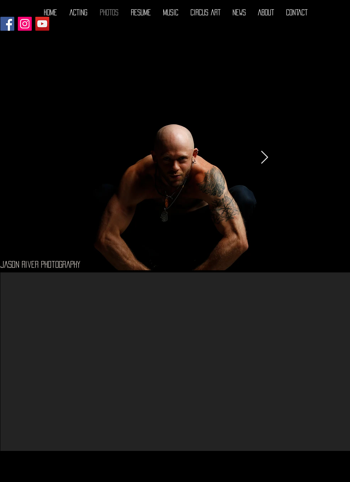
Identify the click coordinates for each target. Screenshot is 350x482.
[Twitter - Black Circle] (326, 476)
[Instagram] (25, 24)
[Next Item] (264, 158)
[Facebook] (7, 24)
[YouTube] (42, 24)
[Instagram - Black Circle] (340, 476)
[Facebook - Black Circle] (312, 476)
